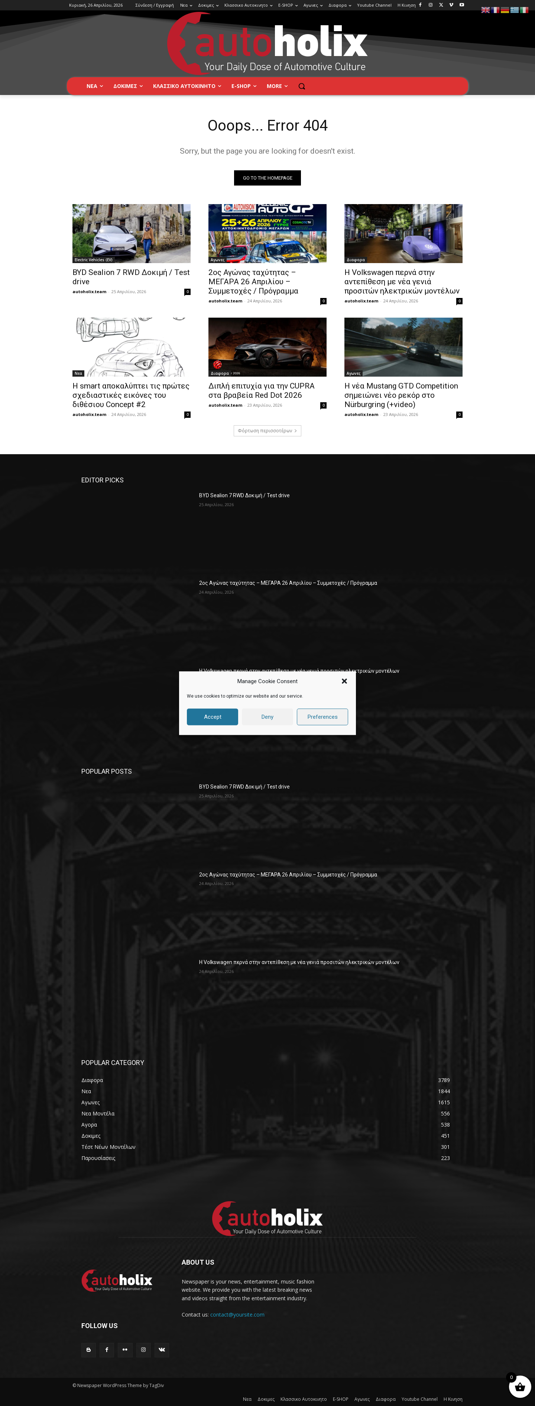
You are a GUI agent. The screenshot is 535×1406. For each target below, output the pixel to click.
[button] (344, 681)
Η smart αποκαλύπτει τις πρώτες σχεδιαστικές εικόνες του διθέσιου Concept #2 (130, 395)
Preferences (323, 717)
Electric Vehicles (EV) (94, 259)
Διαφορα (356, 259)
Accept (212, 717)
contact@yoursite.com (237, 1314)
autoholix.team (89, 291)
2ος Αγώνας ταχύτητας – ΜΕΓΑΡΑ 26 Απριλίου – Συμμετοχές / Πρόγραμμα (253, 281)
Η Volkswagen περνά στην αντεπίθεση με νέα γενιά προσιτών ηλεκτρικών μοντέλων (402, 281)
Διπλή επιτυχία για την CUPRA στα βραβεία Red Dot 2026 (261, 390)
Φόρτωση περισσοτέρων (267, 430)
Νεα (78, 373)
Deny (267, 717)
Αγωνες (217, 259)
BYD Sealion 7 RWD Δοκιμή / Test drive (244, 495)
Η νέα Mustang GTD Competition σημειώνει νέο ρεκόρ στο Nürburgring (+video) (401, 395)
